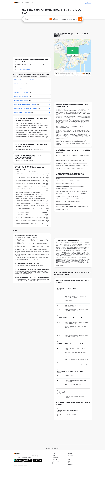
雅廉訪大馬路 (66, 168)
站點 (69, 461)
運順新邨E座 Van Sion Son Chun (79, 163)
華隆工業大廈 (65, 165)
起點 (25, 18)
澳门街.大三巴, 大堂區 (60, 196)
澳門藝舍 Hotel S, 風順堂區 (61, 188)
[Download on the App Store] (27, 460)
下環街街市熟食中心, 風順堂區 (62, 198)
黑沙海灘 (70, 188)
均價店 (81, 155)
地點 (69, 457)
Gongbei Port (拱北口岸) (83, 206)
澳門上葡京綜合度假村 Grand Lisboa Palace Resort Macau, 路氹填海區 (71, 193)
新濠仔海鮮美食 (59, 168)
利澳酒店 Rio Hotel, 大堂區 (72, 196)
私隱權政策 (20, 465)
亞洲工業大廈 (59, 155)
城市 (69, 462)
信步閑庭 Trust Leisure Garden (75, 165)
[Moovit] (17, 3)
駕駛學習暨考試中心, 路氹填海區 (63, 204)
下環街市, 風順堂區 (60, 181)
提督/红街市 (85, 165)
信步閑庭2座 (58, 165)
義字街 (70, 163)
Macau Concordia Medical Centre (77, 160)
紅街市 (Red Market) (60, 158)
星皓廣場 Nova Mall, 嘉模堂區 (62, 209)
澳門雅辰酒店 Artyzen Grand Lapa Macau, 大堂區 (66, 206)
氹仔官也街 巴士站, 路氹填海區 (76, 198)
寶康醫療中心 (80, 168)
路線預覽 (39, 123)
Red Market (86, 155)
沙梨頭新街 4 (73, 168)
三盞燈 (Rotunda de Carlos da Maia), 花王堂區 (66, 191)
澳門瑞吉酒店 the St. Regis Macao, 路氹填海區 (66, 183)
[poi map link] (72, 57)
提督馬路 (65, 163)
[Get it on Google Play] (18, 460)
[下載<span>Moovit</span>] (88, 3)
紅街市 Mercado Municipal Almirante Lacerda (75, 158)
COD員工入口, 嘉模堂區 (82, 191)
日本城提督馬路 (59, 163)
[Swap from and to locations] (50, 19)
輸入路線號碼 (70, 455)
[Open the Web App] (37, 460)
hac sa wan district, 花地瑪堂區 (76, 186)
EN (54, 463)
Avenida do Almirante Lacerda (62, 160)
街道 (69, 459)
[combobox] (36, 19)
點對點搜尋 (70, 464)
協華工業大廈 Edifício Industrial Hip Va (71, 155)
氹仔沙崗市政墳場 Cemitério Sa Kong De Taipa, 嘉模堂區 (68, 201)
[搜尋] (80, 19)
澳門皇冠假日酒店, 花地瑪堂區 (62, 186)
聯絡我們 (25, 465)
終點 (54, 18)
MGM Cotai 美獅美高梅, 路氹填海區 (73, 181)
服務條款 (15, 465)
